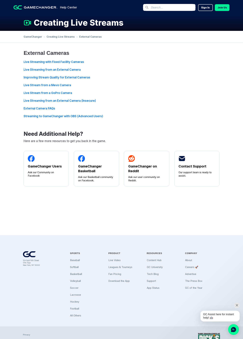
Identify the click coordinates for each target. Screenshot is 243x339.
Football (74, 308)
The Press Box (193, 280)
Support (151, 280)
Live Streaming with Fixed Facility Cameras (54, 62)
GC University (155, 267)
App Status (153, 287)
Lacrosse (75, 294)
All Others (75, 315)
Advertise (190, 274)
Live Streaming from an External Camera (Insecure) (60, 100)
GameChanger (33, 36)
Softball (74, 267)
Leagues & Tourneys (120, 267)
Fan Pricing (114, 274)
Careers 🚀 (191, 267)
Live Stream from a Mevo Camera (47, 85)
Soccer (74, 287)
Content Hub (154, 260)
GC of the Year (193, 287)
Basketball (76, 274)
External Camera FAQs (39, 108)
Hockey (74, 301)
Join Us (222, 7)
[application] (233, 329)
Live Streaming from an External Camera (52, 69)
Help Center (68, 7)
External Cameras (90, 36)
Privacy (26, 334)
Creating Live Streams (61, 36)
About (188, 260)
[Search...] (169, 7)
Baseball (75, 260)
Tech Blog (153, 274)
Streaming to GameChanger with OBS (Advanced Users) (63, 116)
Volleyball (75, 280)
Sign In (205, 7)
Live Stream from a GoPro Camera (48, 93)
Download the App (119, 280)
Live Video (114, 260)
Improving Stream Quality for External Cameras (57, 77)
